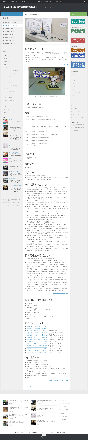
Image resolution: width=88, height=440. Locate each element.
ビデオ (5, 88)
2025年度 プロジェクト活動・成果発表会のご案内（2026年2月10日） (15, 174)
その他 (5, 67)
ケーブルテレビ (17, 205)
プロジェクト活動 (7, 91)
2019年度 (4, 199)
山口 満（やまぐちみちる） (11, 25)
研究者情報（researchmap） (60, 293)
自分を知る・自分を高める (78, 92)
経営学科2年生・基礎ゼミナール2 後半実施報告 (15, 167)
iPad (12, 200)
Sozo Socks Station (18, 200)
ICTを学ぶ (75, 80)
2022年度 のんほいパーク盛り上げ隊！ (37, 347)
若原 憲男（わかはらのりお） (11, 34)
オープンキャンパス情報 (78, 117)
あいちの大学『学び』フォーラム (8, 202)
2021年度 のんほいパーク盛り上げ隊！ (37, 345)
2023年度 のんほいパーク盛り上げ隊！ (37, 348)
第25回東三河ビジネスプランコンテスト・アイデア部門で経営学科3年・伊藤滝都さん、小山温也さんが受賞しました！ (15, 138)
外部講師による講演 (8, 100)
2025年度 (5, 200)
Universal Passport (65, 416)
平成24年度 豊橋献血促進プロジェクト (37, 328)
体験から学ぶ (75, 86)
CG (10, 200)
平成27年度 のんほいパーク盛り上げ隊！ (37, 334)
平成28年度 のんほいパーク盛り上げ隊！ (37, 336)
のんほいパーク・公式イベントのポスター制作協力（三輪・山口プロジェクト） (15, 148)
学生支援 (6, 103)
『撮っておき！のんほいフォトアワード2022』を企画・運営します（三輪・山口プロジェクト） (18, 423)
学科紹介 (4, 1)
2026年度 (8, 200)
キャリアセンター (7, 205)
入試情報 (74, 105)
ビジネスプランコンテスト (9, 85)
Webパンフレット (76, 114)
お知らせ (6, 64)
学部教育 (6, 106)
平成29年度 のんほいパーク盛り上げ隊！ (37, 337)
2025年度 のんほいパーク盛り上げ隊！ (37, 352)
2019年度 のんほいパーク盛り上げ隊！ (37, 341)
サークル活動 (6, 76)
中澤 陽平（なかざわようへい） (11, 40)
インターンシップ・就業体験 (10, 70)
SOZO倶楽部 (63, 419)
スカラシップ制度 (76, 111)
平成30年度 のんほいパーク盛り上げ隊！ (37, 339)
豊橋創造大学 (63, 400)
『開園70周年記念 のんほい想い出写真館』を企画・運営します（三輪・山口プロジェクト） (18, 409)
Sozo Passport (64, 422)
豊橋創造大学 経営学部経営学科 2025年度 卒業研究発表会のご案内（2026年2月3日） (15, 181)
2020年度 (7, 199)
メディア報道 (6, 94)
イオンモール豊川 (7, 203)
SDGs (14, 200)
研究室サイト (63, 64)
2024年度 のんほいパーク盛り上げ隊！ (37, 350)
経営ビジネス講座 (64, 409)
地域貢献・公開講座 (48, 1)
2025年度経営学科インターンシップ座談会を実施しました (15, 154)
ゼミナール (6, 82)
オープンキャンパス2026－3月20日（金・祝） (15, 161)
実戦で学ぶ (75, 83)
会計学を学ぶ (75, 77)
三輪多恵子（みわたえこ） (10, 22)
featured (5, 58)
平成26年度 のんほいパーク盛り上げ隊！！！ (39, 332)
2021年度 (10, 199)
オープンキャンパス (13, 203)
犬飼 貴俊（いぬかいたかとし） (11, 43)
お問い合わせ (59, 1)
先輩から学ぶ (75, 89)
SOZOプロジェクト (13, 1)
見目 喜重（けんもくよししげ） (11, 28)
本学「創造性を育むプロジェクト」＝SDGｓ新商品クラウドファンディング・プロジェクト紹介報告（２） (18, 416)
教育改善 (6, 109)
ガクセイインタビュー (8, 73)
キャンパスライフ (31, 1)
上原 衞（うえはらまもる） (10, 37)
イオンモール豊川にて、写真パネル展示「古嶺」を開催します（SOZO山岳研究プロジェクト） (15, 190)
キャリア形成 (12, 205)
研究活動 (6, 112)
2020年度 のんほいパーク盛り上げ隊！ (37, 343)
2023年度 (16, 199)
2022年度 (13, 199)
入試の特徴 (75, 108)
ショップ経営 (6, 79)
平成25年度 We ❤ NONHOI (34, 330)
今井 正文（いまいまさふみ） (11, 31)
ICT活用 (5, 61)
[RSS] (20, 14)
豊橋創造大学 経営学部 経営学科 (67, 403)
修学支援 (23, 1)
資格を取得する (76, 95)
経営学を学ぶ (75, 74)
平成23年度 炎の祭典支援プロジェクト (37, 326)
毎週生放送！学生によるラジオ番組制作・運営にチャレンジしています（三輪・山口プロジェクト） (18, 402)
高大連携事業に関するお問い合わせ (58, 380)
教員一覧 (40, 1)
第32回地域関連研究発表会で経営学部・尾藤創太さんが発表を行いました (15, 129)
